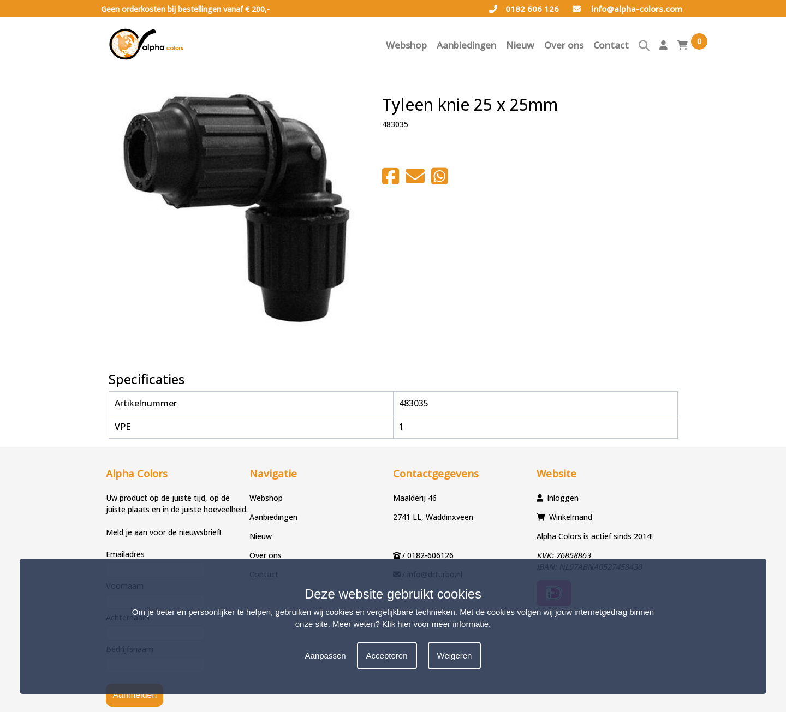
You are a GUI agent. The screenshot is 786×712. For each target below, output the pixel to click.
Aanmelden (134, 694)
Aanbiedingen (466, 45)
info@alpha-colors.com (627, 8)
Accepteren (387, 655)
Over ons (563, 45)
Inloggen (563, 498)
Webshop (406, 45)
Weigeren (454, 655)
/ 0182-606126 (428, 555)
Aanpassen (325, 655)
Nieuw (520, 45)
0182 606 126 (524, 8)
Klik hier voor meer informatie (435, 624)
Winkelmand (570, 517)
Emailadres (125, 554)
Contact (611, 45)
